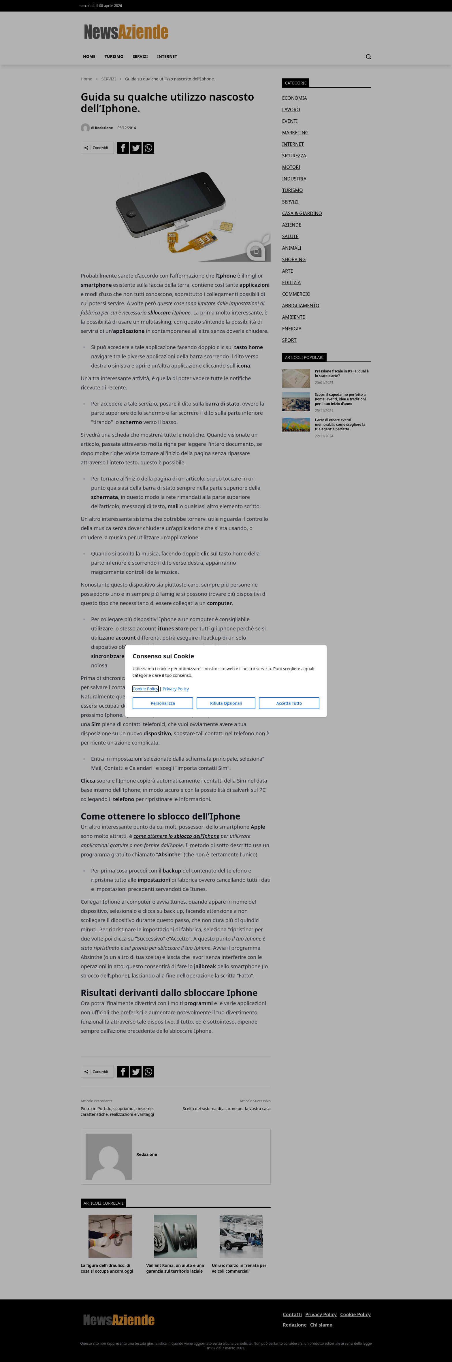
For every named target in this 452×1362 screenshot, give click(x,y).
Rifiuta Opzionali (226, 703)
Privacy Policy (176, 689)
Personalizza (163, 703)
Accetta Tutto (289, 703)
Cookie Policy (145, 689)
